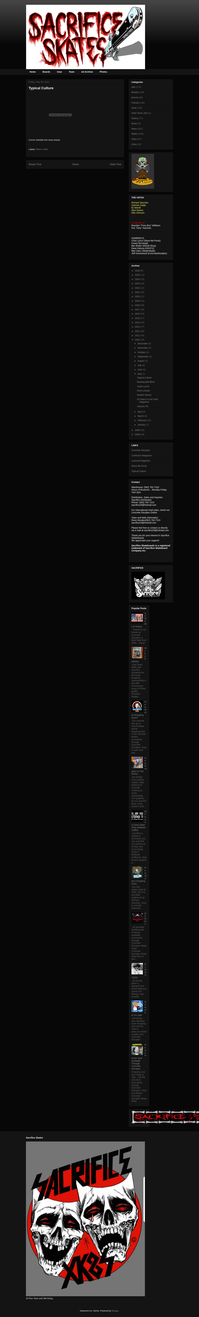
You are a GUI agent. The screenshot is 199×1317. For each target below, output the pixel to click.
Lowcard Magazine (140, 460)
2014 (137, 322)
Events (134, 97)
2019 (137, 301)
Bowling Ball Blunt (146, 382)
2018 (137, 305)
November (142, 348)
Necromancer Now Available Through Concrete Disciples (138, 1057)
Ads (133, 87)
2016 (137, 313)
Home (33, 72)
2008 (137, 434)
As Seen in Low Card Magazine (147, 400)
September (143, 356)
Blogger (115, 1311)
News (134, 128)
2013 (137, 326)
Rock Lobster (143, 390)
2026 (137, 270)
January (141, 424)
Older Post (115, 164)
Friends (135, 102)
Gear (59, 72)
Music (134, 123)
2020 (137, 296)
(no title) (145, 918)
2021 (137, 292)
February (142, 420)
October (141, 352)
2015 (137, 318)
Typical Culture (144, 377)
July (139, 365)
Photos (103, 72)
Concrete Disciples (140, 450)
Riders (39, 149)
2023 (137, 283)
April (140, 411)
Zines (134, 144)
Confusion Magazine (141, 455)
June (140, 369)
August (141, 361)
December (142, 343)
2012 (137, 331)
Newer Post (35, 164)
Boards (46, 72)
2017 (137, 309)
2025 (137, 275)
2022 (137, 288)
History (134, 118)
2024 (137, 279)
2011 (137, 335)
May (139, 374)
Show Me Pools (139, 466)
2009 (137, 430)
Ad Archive (87, 72)
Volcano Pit (142, 406)
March (140, 416)
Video (45, 149)
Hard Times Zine (139, 113)
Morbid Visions (144, 395)
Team (72, 72)
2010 (137, 339)
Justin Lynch (143, 386)
